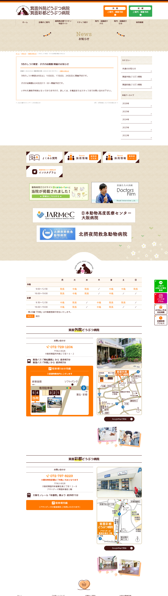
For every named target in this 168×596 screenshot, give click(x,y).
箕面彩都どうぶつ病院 (130, 89)
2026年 (125, 107)
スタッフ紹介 (55, 575)
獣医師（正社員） (57, 579)
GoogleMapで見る (119, 396)
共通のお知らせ (64, 76)
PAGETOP (84, 561)
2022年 (125, 138)
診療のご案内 (89, 572)
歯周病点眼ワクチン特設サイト (27, 575)
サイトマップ (123, 579)
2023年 (125, 130)
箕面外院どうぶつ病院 (130, 81)
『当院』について (57, 572)
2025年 (125, 115)
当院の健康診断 (124, 572)
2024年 (125, 122)
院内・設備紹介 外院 (92, 575)
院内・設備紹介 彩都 (126, 575)
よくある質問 (21, 579)
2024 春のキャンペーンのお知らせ (28, 107)
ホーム (19, 572)
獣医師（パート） (91, 579)
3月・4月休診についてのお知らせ (106, 107)
